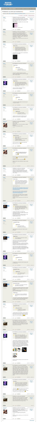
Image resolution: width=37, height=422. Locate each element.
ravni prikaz (25, 15)
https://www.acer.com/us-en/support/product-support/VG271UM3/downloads (20, 192)
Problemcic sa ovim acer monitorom (19, 17)
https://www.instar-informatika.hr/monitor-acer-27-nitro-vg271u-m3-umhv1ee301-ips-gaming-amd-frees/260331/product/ (20, 188)
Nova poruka (32, 11)
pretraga (33, 8)
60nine (4, 31)
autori (30, 8)
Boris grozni (5, 79)
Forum (7, 8)
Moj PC (4, 29)
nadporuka (32, 76)
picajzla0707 (5, 234)
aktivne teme (19, 8)
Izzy (4, 320)
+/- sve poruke (20, 15)
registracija (14, 8)
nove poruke (27, 8)
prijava (11, 8)
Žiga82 (4, 17)
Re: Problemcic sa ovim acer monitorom (19, 63)
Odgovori (31, 18)
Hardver (10, 8)
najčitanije (23, 8)
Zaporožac (5, 121)
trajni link (32, 29)
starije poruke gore (31, 15)
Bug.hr (3, 8)
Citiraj (31, 19)
